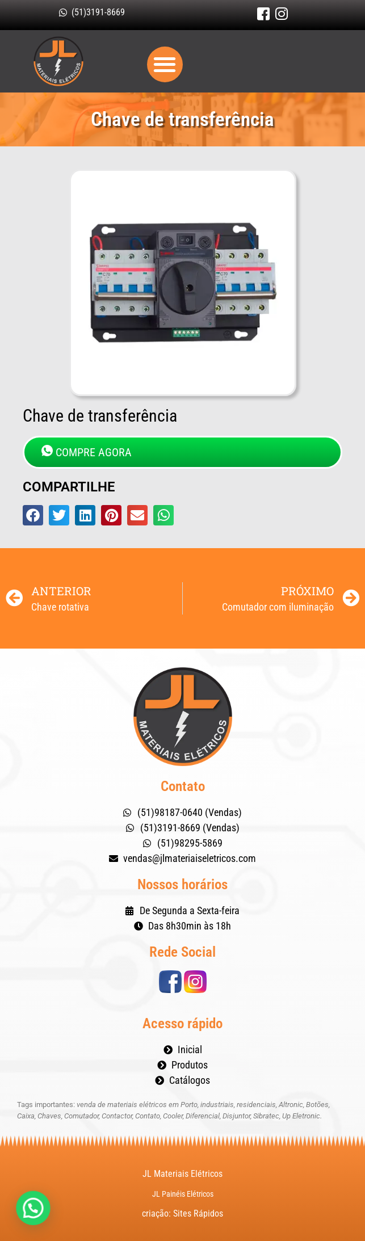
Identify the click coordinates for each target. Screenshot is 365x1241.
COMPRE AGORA (86, 452)
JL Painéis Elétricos (182, 1193)
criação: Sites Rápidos (182, 1213)
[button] (165, 64)
